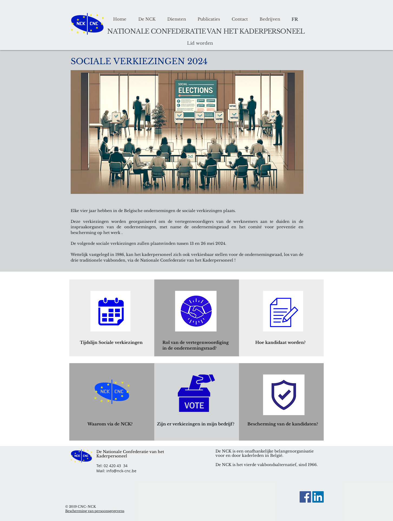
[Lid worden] (200, 43)
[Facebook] (305, 497)
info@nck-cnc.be (121, 470)
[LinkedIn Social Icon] (318, 497)
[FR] (294, 19)
